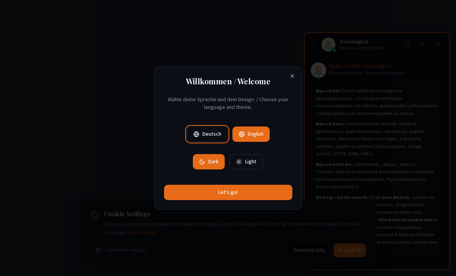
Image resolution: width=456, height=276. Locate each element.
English (251, 134)
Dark (209, 162)
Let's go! (228, 192)
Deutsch (207, 134)
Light (246, 162)
